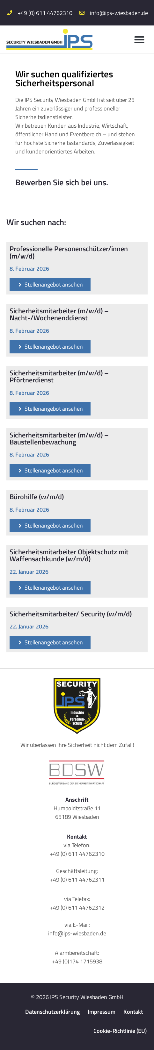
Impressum (101, 1011)
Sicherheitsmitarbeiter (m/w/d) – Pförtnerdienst (59, 376)
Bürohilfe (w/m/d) (37, 496)
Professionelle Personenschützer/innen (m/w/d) (69, 252)
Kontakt (133, 1011)
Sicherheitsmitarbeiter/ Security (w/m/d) (71, 613)
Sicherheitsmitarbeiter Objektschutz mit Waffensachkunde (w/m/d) (69, 555)
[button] (139, 40)
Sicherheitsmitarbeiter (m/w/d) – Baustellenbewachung (59, 438)
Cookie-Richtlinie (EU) (120, 1030)
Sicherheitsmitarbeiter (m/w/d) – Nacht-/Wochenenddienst (59, 314)
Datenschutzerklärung (52, 1011)
